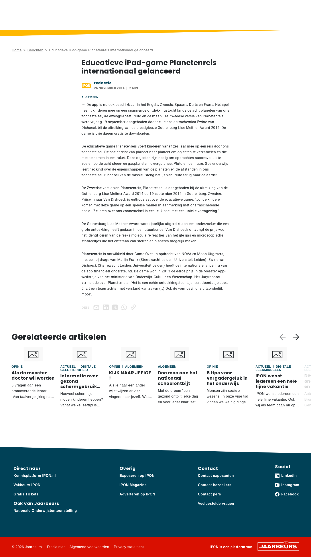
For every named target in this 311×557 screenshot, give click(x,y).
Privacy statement (129, 547)
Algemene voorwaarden (89, 547)
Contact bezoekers (214, 485)
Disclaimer (56, 547)
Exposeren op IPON (137, 475)
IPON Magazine (193, 21)
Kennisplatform (23, 6)
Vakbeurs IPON (286, 21)
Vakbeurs (44, 6)
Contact (238, 6)
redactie (102, 82)
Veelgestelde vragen (216, 503)
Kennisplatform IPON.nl (35, 475)
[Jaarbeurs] (278, 546)
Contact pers (209, 494)
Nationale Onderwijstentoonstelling (45, 510)
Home (119, 21)
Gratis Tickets (26, 494)
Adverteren (61, 6)
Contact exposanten (216, 475)
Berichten (140, 21)
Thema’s (223, 21)
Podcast (164, 21)
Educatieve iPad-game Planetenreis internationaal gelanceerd (101, 50)
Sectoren (252, 21)
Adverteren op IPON (137, 494)
